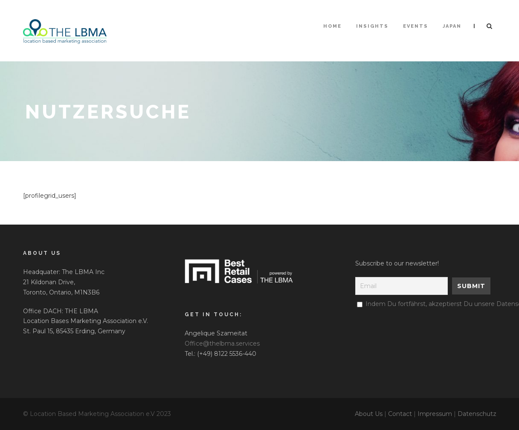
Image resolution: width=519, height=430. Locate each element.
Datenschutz (477, 414)
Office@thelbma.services (222, 343)
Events (415, 26)
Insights (372, 26)
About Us (369, 414)
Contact (400, 414)
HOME (332, 26)
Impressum (435, 414)
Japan (452, 26)
